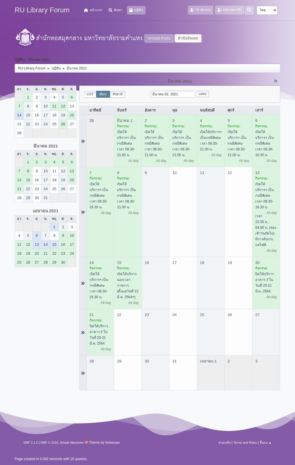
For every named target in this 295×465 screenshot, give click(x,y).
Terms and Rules (245, 442)
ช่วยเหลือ (224, 442)
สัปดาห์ (117, 94)
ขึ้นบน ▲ (266, 442)
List (90, 94)
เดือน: (103, 94)
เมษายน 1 (208, 361)
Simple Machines (72, 442)
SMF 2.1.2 (30, 442)
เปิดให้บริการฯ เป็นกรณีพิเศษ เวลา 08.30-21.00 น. (126, 143)
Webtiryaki (112, 442)
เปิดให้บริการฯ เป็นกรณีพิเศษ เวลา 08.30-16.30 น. (264, 143)
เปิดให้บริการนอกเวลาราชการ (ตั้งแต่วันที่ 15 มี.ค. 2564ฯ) (127, 285)
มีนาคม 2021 (45, 146)
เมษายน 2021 (45, 211)
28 (92, 120)
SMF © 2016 (49, 442)
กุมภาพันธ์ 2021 (45, 81)
